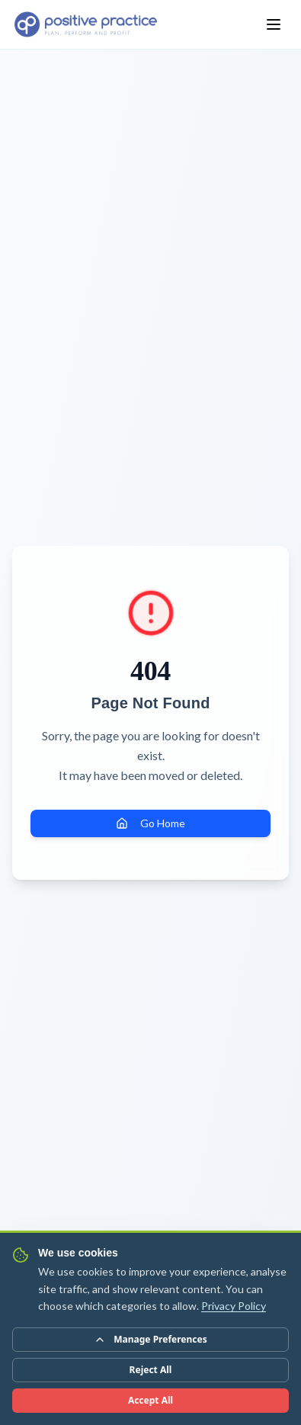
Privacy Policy (233, 1305)
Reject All (151, 1369)
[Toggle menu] (273, 24)
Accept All (150, 1400)
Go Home (150, 823)
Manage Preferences (150, 1339)
